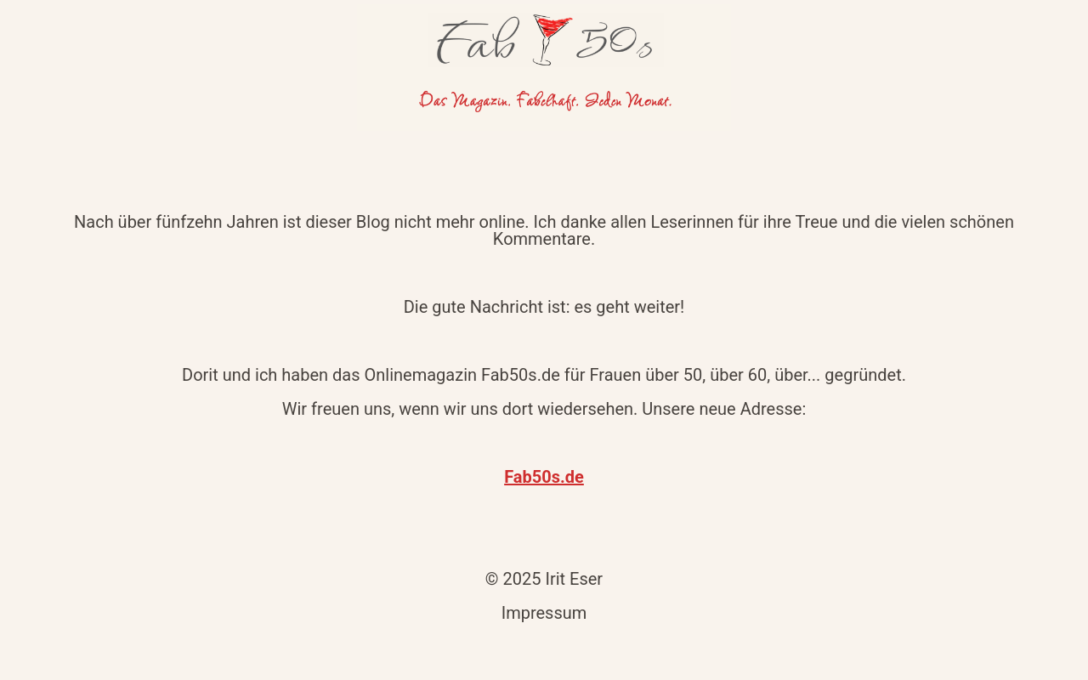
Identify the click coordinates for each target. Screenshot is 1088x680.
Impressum (544, 613)
